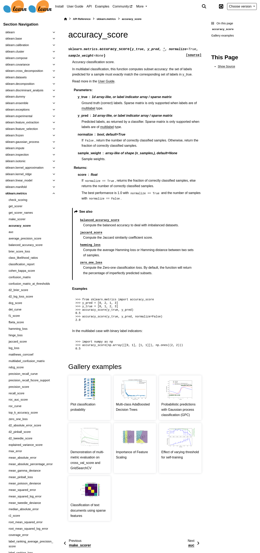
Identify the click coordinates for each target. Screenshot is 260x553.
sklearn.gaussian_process (22, 141)
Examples (102, 6)
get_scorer (15, 206)
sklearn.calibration (17, 45)
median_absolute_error (24, 509)
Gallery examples (222, 35)
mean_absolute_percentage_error (31, 464)
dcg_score (15, 303)
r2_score (14, 515)
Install (59, 6)
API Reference (82, 18)
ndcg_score (16, 367)
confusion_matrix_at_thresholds (29, 283)
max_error (15, 451)
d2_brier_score (18, 290)
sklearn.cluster (14, 51)
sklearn (10, 32)
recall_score (16, 393)
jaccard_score (18, 341)
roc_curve (15, 406)
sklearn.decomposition (19, 83)
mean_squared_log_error (25, 496)
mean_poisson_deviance (25, 483)
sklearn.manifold (16, 187)
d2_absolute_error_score (25, 425)
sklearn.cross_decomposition (24, 70)
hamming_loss (18, 328)
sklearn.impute (14, 148)
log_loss (14, 348)
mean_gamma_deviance (25, 470)
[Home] (65, 19)
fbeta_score (16, 322)
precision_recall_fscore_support (29, 380)
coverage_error (18, 535)
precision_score (19, 386)
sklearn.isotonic (15, 161)
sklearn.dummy (15, 96)
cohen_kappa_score (22, 270)
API (89, 6)
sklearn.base (13, 38)
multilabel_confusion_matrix (27, 361)
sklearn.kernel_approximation (24, 167)
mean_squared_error (22, 490)
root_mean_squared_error (25, 522)
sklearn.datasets (16, 77)
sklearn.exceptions (17, 109)
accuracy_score (20, 225)
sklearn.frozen (14, 135)
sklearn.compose (16, 58)
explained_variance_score (25, 444)
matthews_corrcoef (21, 354)
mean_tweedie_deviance (25, 502)
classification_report (21, 264)
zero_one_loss (18, 419)
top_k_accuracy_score (23, 412)
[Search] (204, 6)
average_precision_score (25, 238)
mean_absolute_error (22, 457)
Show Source (226, 66)
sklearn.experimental (18, 116)
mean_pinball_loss (21, 477)
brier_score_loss (19, 251)
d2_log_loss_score (21, 296)
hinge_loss (16, 335)
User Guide (75, 6)
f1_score (14, 315)
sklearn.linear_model (18, 180)
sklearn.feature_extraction (22, 122)
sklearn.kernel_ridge (18, 174)
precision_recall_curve (23, 373)
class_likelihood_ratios (23, 257)
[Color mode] (212, 6)
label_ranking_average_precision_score (31, 544)
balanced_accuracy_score (25, 245)
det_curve (15, 309)
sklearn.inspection (17, 154)
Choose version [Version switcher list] (240, 6)
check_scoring (18, 200)
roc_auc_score (18, 399)
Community (121, 6)
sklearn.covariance (17, 64)
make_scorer (17, 219)
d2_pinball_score (20, 431)
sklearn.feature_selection (21, 128)
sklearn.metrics (16, 193)
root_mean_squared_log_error (28, 528)
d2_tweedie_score (20, 438)
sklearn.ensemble (16, 103)
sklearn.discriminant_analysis (24, 90)
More (140, 6)
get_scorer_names (21, 212)
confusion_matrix (20, 277)
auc (11, 232)
